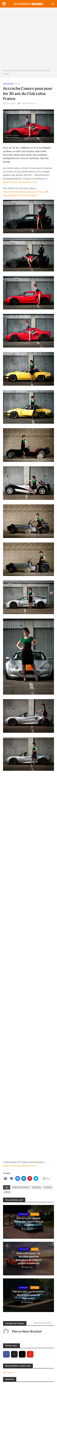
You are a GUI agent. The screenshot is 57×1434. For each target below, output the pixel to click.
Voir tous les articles (43, 1323)
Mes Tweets (8, 1372)
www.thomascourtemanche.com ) (20, 1165)
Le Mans (48, 1187)
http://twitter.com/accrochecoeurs (20, 195)
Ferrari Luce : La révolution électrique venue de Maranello (28, 1295)
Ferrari (34, 1214)
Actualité (8, 83)
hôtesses (36, 1187)
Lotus (17, 83)
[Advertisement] (28, 39)
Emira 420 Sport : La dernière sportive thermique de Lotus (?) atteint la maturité (28, 1258)
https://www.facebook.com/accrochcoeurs (24, 191)
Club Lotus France (20, 1187)
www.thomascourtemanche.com (19, 182)
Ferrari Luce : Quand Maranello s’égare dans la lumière (28, 1222)
